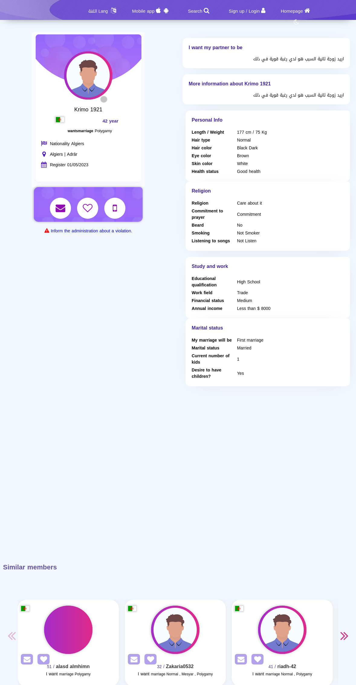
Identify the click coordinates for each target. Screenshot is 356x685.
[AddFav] (42, 660)
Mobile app (143, 11)
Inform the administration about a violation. (91, 231)
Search (195, 11)
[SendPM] (25, 660)
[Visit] (68, 630)
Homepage (292, 11)
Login (254, 11)
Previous (11, 635)
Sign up (236, 11)
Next (344, 635)
